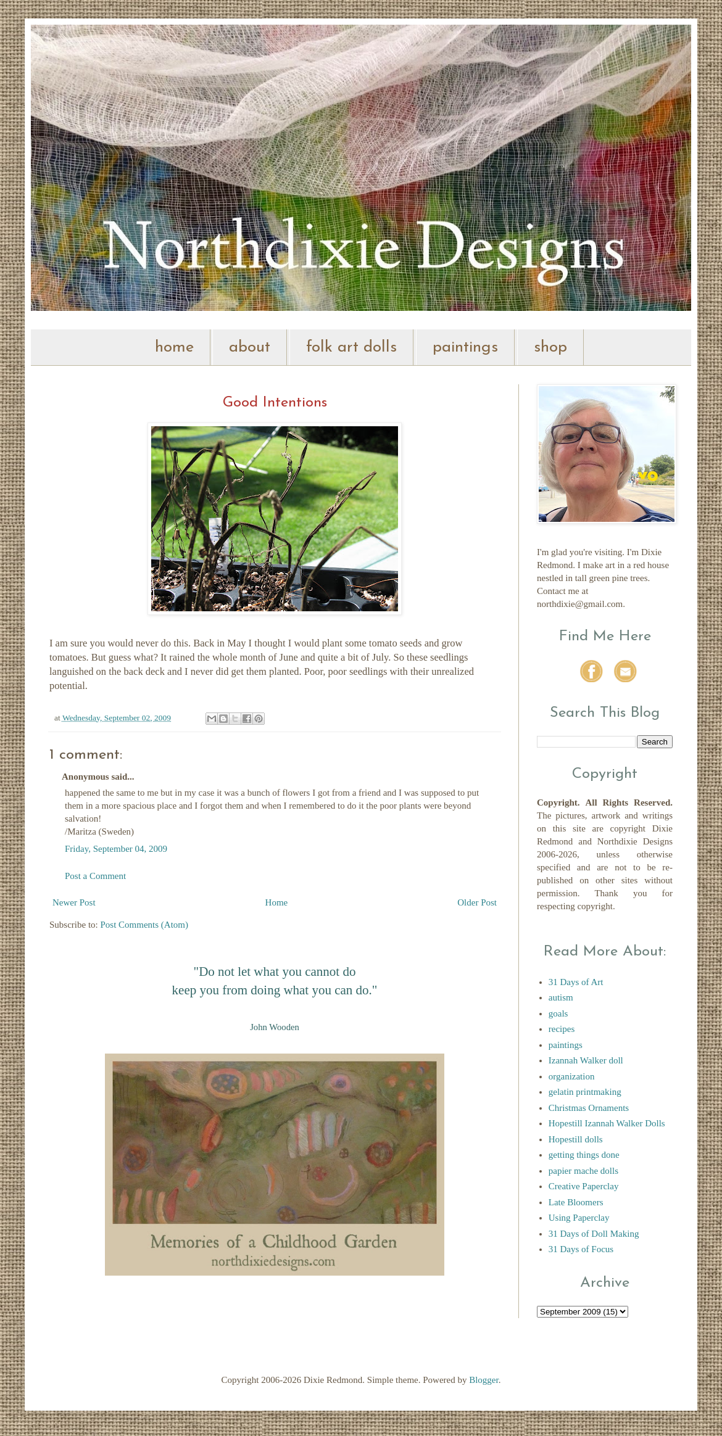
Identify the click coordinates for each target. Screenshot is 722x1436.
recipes (562, 1029)
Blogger (484, 1380)
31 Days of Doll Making (594, 1234)
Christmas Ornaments (589, 1108)
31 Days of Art (576, 982)
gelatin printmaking (585, 1092)
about (249, 347)
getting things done (584, 1155)
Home (276, 902)
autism (561, 997)
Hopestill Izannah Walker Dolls (607, 1123)
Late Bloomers (576, 1202)
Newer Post (74, 902)
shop (550, 347)
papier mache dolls (583, 1171)
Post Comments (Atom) (145, 925)
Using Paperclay (579, 1218)
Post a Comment (95, 876)
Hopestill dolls (576, 1139)
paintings (465, 347)
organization (572, 1076)
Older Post (477, 902)
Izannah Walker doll (586, 1060)
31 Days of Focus (581, 1249)
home (174, 347)
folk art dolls (351, 347)
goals (558, 1013)
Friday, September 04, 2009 (116, 849)
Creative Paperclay (584, 1186)
